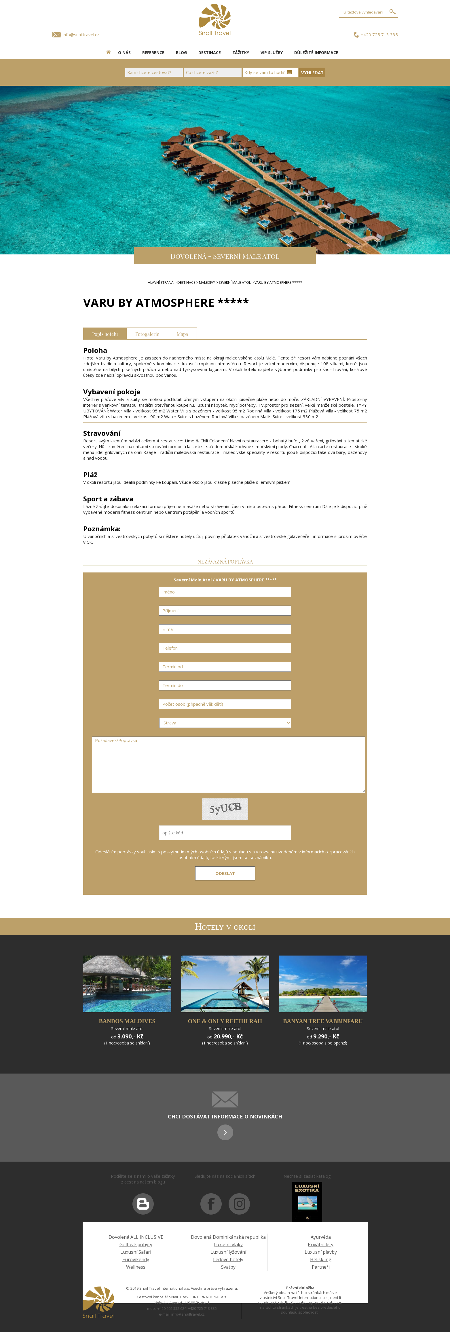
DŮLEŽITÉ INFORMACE (316, 52)
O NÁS (124, 52)
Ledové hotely (228, 1259)
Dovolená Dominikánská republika (228, 1237)
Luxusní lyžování (228, 1252)
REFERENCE (153, 52)
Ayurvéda (321, 1237)
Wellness (135, 1267)
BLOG (181, 52)
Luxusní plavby (321, 1252)
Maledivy (207, 282)
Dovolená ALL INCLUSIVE (136, 1237)
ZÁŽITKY (240, 52)
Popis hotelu (105, 333)
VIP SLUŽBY (272, 52)
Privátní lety (320, 1244)
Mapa (182, 333)
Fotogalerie (147, 333)
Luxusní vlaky (228, 1244)
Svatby (228, 1267)
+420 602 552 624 (171, 1308)
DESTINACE (209, 52)
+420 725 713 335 (379, 34)
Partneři (321, 1267)
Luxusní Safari (135, 1252)
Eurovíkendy (135, 1259)
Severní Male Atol (235, 282)
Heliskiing (320, 1259)
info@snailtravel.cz (81, 34)
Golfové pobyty (135, 1244)
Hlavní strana (161, 282)
